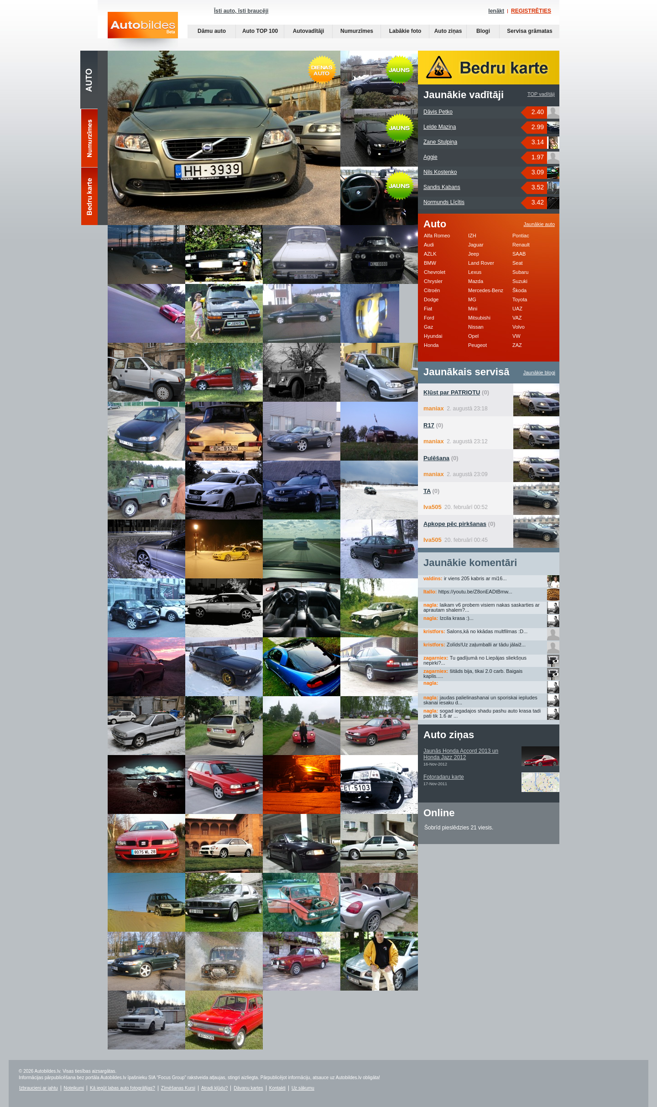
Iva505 (432, 507)
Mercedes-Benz (485, 290)
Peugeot (477, 345)
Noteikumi (74, 1088)
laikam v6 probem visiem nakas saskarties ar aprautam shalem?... (481, 607)
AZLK (430, 254)
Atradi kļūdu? (214, 1088)
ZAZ (517, 345)
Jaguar (476, 244)
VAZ (517, 317)
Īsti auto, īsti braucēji (241, 11)
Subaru (520, 272)
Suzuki (519, 281)
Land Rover (481, 263)
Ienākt (496, 11)
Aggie (430, 157)
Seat (517, 263)
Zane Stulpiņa (440, 142)
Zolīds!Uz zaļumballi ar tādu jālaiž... (486, 644)
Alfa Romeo (437, 235)
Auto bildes (143, 31)
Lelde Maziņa (439, 127)
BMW (430, 263)
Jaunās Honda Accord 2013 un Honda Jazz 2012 (460, 754)
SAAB (519, 254)
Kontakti (277, 1088)
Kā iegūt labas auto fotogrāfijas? (122, 1088)
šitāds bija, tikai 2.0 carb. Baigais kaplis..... (472, 673)
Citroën (432, 290)
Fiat (428, 308)
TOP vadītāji (541, 94)
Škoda (519, 290)
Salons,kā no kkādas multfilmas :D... (487, 631)
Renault (521, 244)
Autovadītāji (308, 31)
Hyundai (433, 336)
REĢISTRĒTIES (531, 11)
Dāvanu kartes (248, 1088)
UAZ (517, 308)
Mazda (475, 281)
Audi (429, 244)
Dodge (431, 299)
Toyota (519, 299)
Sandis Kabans (441, 187)
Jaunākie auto (539, 224)
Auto (89, 80)
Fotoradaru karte (443, 777)
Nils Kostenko (440, 172)
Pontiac (520, 235)
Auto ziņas (448, 31)
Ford (429, 317)
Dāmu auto (212, 31)
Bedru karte (89, 197)
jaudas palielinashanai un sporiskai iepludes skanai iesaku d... (480, 700)
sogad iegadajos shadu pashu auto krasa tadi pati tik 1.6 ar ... (482, 713)
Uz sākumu (303, 1088)
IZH (472, 235)
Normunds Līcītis (443, 202)
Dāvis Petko (438, 112)
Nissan (476, 327)
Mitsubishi (479, 317)
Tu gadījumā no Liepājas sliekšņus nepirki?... (475, 660)
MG (472, 299)
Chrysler (433, 281)
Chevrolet (434, 272)
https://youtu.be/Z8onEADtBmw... (475, 591)
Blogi (483, 31)
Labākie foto (405, 31)
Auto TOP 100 (260, 31)
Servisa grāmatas (529, 31)
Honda (431, 345)
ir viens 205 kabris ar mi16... (475, 578)
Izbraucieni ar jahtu (38, 1088)
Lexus (474, 272)
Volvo (518, 327)
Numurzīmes (356, 31)
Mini (472, 308)
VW (516, 336)
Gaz (428, 327)
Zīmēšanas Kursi (178, 1088)
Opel (473, 336)
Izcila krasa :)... (457, 618)
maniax (433, 408)
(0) (456, 392)
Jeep (473, 254)
